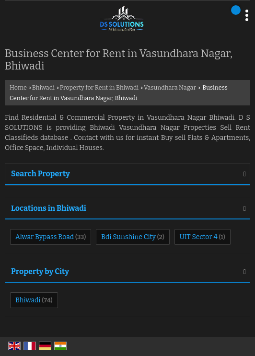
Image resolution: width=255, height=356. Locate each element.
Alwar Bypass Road (44, 237)
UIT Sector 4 (199, 237)
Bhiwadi (43, 87)
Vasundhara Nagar (170, 87)
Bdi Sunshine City (128, 237)
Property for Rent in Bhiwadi (99, 87)
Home (18, 87)
